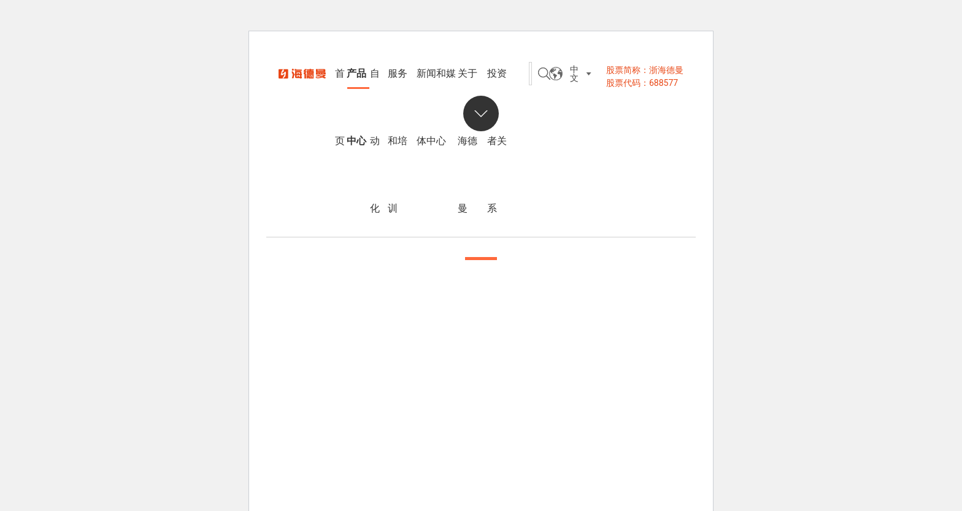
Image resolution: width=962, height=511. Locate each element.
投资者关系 (497, 87)
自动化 (375, 87)
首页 (340, 87)
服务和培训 (397, 87)
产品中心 (356, 87)
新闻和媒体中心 (436, 87)
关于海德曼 (467, 87)
